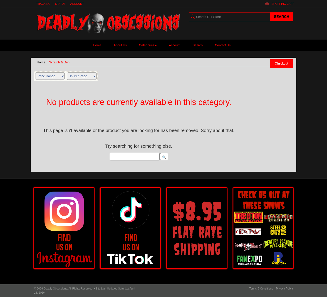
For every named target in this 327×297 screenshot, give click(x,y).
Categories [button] (148, 45)
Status (60, 3)
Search (198, 45)
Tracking (43, 3)
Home (97, 45)
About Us (120, 45)
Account (77, 3)
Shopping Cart (283, 3)
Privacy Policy (284, 288)
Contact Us (222, 45)
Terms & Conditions (261, 288)
